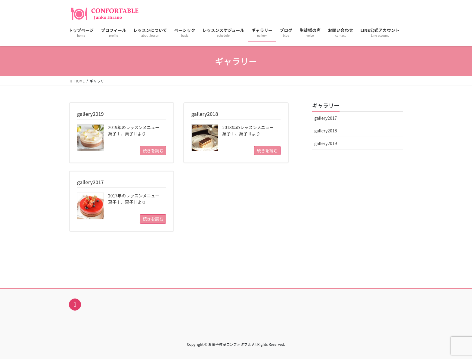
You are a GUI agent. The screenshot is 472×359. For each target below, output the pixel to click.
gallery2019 (325, 143)
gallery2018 (325, 131)
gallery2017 (325, 118)
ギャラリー (325, 105)
